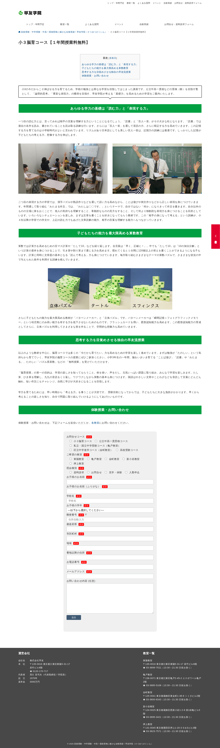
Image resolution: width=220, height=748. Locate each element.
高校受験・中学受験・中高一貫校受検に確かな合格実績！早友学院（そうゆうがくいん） (113, 744)
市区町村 (75, 533)
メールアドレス (79, 571)
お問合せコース (79, 436)
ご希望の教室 (78, 454)
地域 (73, 543)
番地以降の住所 (79, 552)
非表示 (112, 58)
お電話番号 (77, 562)
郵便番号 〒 (77, 514)
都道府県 (75, 524)
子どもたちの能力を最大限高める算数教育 (105, 68)
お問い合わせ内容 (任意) (81, 581)
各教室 (95, 422)
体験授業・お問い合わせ (95, 75)
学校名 (74, 496)
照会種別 (75, 468)
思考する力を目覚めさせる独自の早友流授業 (106, 72)
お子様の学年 (78, 505)
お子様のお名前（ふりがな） (87, 486)
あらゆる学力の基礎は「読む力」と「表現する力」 (110, 64)
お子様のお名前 (79, 477)
